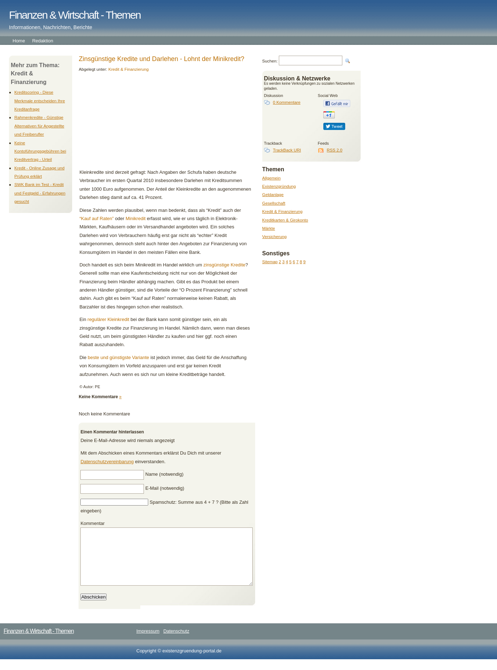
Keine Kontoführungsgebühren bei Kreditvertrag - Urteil (40, 151)
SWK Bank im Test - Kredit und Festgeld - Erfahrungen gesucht (39, 193)
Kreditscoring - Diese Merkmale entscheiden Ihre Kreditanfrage (39, 100)
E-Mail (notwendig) (164, 488)
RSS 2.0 (335, 150)
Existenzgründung (279, 186)
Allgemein (271, 178)
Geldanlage (273, 194)
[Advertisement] (128, 123)
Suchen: (270, 61)
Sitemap (270, 261)
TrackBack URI (287, 150)
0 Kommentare (287, 102)
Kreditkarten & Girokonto (285, 220)
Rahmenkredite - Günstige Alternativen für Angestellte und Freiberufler (39, 125)
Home (19, 40)
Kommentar (92, 523)
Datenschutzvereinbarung (106, 461)
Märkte (268, 228)
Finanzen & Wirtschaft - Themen (75, 15)
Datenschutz (176, 642)
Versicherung (274, 236)
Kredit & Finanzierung (282, 211)
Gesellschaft (273, 203)
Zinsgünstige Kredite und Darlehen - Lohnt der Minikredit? (161, 58)
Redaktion (42, 40)
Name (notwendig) (164, 474)
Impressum (147, 642)
